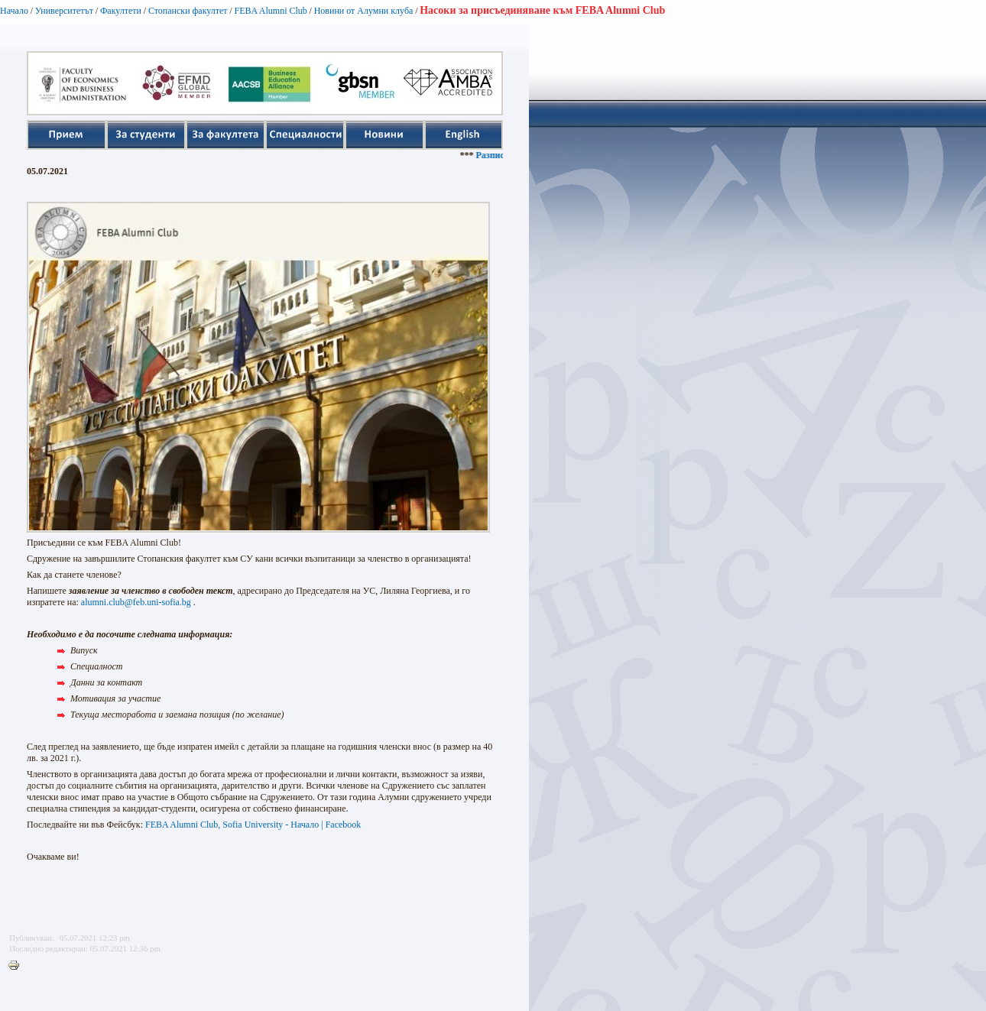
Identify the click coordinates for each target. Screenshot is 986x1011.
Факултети (120, 10)
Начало (14, 10)
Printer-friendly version (18, 966)
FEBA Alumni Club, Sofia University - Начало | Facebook (253, 824)
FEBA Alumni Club (270, 10)
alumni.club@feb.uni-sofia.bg (136, 602)
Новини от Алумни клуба (364, 10)
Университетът (64, 10)
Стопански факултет (188, 10)
